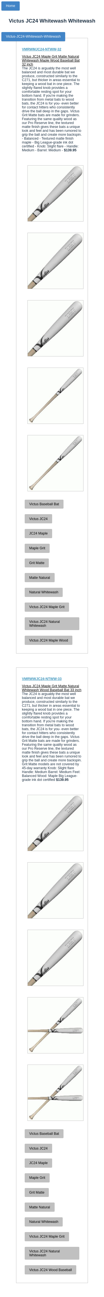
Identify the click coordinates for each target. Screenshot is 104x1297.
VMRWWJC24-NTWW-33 (42, 679)
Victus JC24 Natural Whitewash (44, 624)
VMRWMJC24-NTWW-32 (41, 49)
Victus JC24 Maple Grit (47, 607)
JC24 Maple (38, 533)
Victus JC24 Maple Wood (48, 640)
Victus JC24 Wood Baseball (50, 1270)
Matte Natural (39, 578)
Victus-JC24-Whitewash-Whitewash (33, 36)
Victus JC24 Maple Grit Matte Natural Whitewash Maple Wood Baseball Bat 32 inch (51, 60)
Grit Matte (36, 563)
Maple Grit (37, 548)
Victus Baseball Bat (44, 504)
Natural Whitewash (43, 592)
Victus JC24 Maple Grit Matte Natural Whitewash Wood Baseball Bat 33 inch (51, 688)
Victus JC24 (38, 519)
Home (10, 6)
